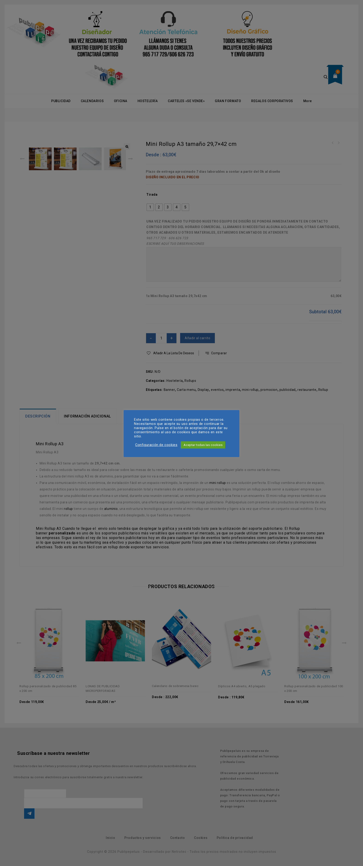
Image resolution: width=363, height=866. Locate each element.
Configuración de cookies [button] (156, 445)
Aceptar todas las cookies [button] (203, 445)
